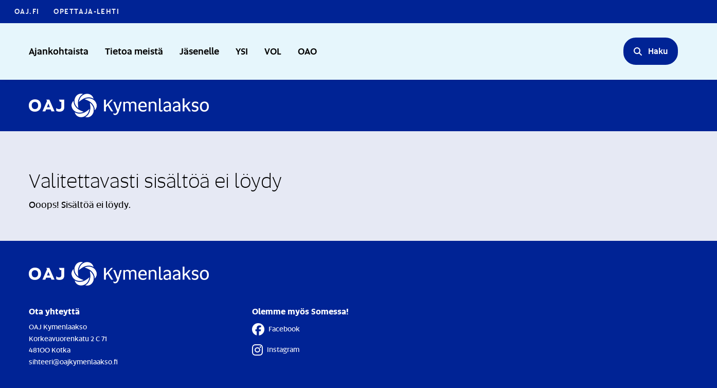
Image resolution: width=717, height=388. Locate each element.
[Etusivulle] (119, 105)
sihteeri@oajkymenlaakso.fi (73, 361)
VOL (272, 50)
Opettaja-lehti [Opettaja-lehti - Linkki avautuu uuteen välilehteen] (86, 11)
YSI (242, 50)
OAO (307, 50)
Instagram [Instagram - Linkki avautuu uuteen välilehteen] (275, 350)
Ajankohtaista (58, 50)
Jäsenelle (199, 50)
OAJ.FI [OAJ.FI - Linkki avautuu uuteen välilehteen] (26, 11)
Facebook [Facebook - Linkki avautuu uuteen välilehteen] (276, 329)
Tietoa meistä (134, 50)
